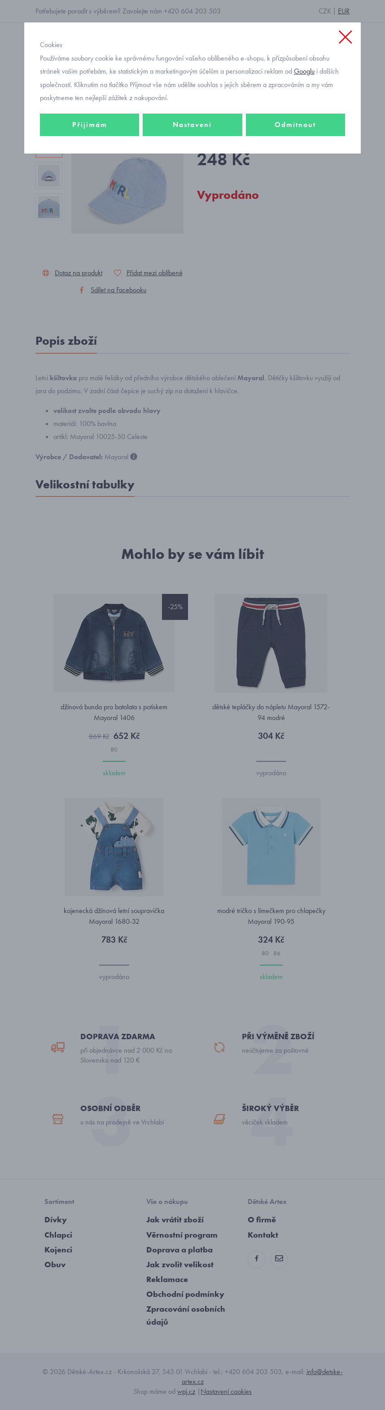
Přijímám (89, 124)
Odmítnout (295, 124)
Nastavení (192, 124)
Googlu (304, 71)
